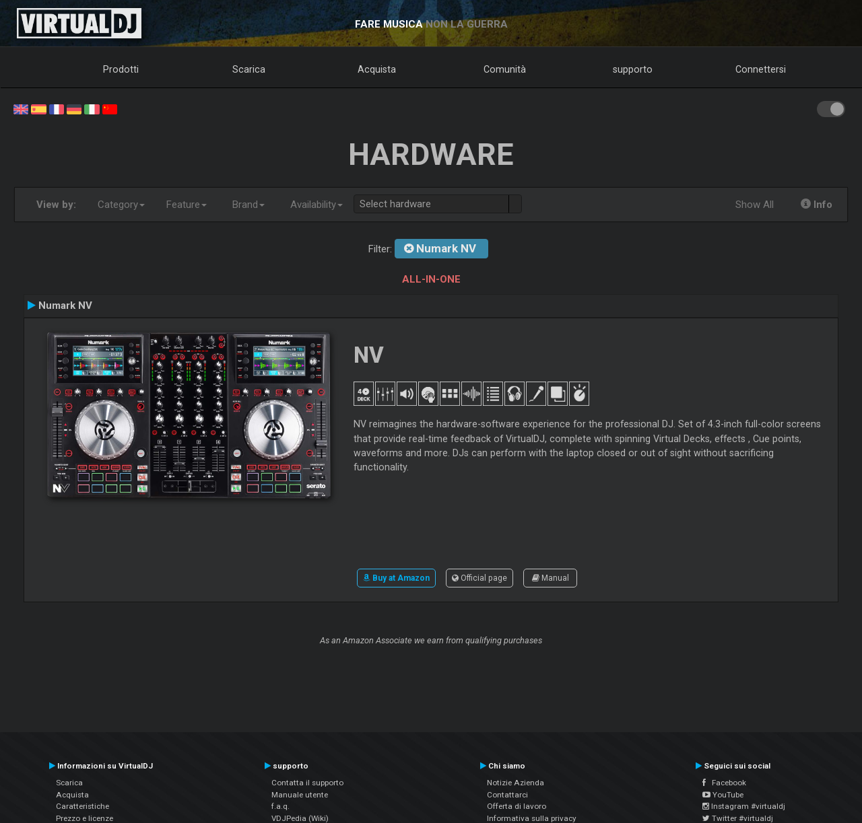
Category (121, 205)
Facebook (724, 782)
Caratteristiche (82, 806)
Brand (248, 205)
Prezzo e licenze (84, 818)
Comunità (505, 69)
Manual (550, 578)
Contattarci (507, 794)
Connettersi (760, 69)
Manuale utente (299, 794)
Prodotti (121, 69)
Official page (479, 578)
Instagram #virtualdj (743, 806)
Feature (186, 205)
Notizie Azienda (515, 782)
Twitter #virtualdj (737, 818)
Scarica (248, 69)
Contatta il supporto (307, 782)
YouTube (722, 794)
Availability (316, 205)
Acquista (377, 69)
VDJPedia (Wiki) (300, 818)
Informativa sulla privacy (531, 818)
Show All (754, 205)
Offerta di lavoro (516, 806)
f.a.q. (280, 806)
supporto (633, 69)
